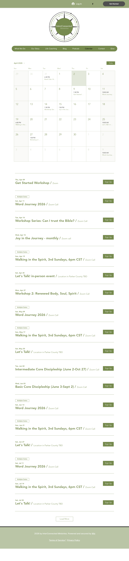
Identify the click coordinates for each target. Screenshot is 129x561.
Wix (93, 533)
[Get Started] (114, 3)
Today (111, 63)
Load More (64, 519)
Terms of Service (57, 540)
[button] (21, 78)
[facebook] (93, 4)
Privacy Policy (73, 540)
